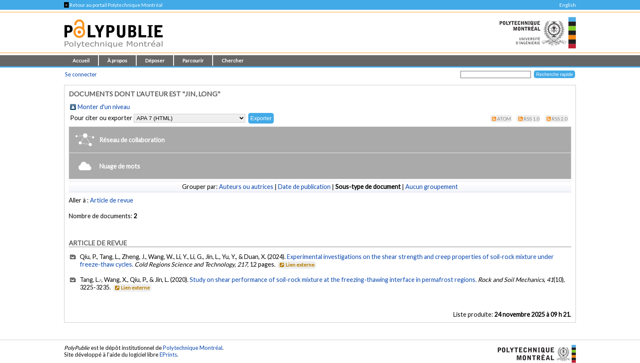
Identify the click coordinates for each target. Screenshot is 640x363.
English (567, 5)
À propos (117, 60)
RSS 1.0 (531, 118)
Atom (504, 118)
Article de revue (111, 200)
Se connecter (81, 74)
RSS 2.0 (559, 118)
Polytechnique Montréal (192, 347)
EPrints (168, 354)
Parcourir (193, 60)
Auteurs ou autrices (246, 186)
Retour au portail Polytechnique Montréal (113, 5)
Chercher (233, 60)
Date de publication (304, 186)
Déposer (155, 60)
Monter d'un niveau (104, 106)
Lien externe (296, 265)
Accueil (81, 60)
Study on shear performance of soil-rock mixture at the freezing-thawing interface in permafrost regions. (333, 279)
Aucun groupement (431, 186)
